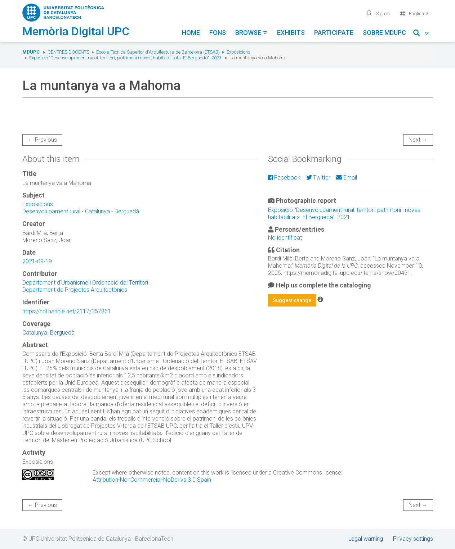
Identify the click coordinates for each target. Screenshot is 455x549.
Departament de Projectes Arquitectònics (74, 289)
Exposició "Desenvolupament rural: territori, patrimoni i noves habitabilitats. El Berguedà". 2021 (125, 57)
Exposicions (238, 52)
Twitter (318, 177)
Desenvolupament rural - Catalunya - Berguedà (80, 211)
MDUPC (31, 52)
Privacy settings (413, 538)
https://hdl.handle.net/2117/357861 (66, 311)
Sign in (378, 13)
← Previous (42, 139)
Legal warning (365, 538)
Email (346, 177)
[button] (421, 34)
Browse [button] (251, 32)
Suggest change (292, 300)
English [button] (414, 13)
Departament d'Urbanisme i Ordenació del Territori (85, 282)
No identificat (285, 237)
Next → (418, 139)
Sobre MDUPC (384, 32)
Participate (333, 32)
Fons (217, 32)
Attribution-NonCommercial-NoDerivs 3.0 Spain (152, 479)
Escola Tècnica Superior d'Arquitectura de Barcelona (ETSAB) (158, 52)
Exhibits (291, 32)
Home (191, 32)
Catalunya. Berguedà (48, 332)
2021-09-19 (37, 261)
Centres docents (68, 52)
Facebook (284, 177)
